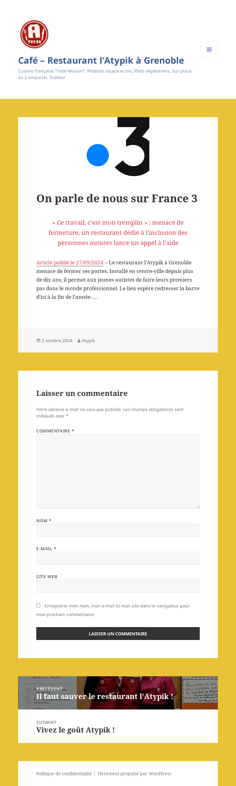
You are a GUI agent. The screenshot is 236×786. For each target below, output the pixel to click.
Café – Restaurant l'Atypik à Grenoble (101, 60)
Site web (46, 576)
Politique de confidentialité (64, 773)
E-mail (46, 548)
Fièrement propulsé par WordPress (134, 773)
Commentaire (55, 431)
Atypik (88, 340)
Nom (44, 520)
